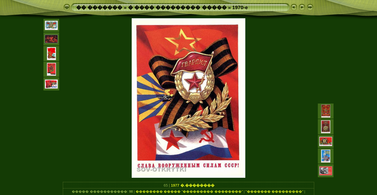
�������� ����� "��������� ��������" (189, 191)
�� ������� (99, 7)
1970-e (240, 7)
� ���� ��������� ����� (177, 7)
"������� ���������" (274, 191)
